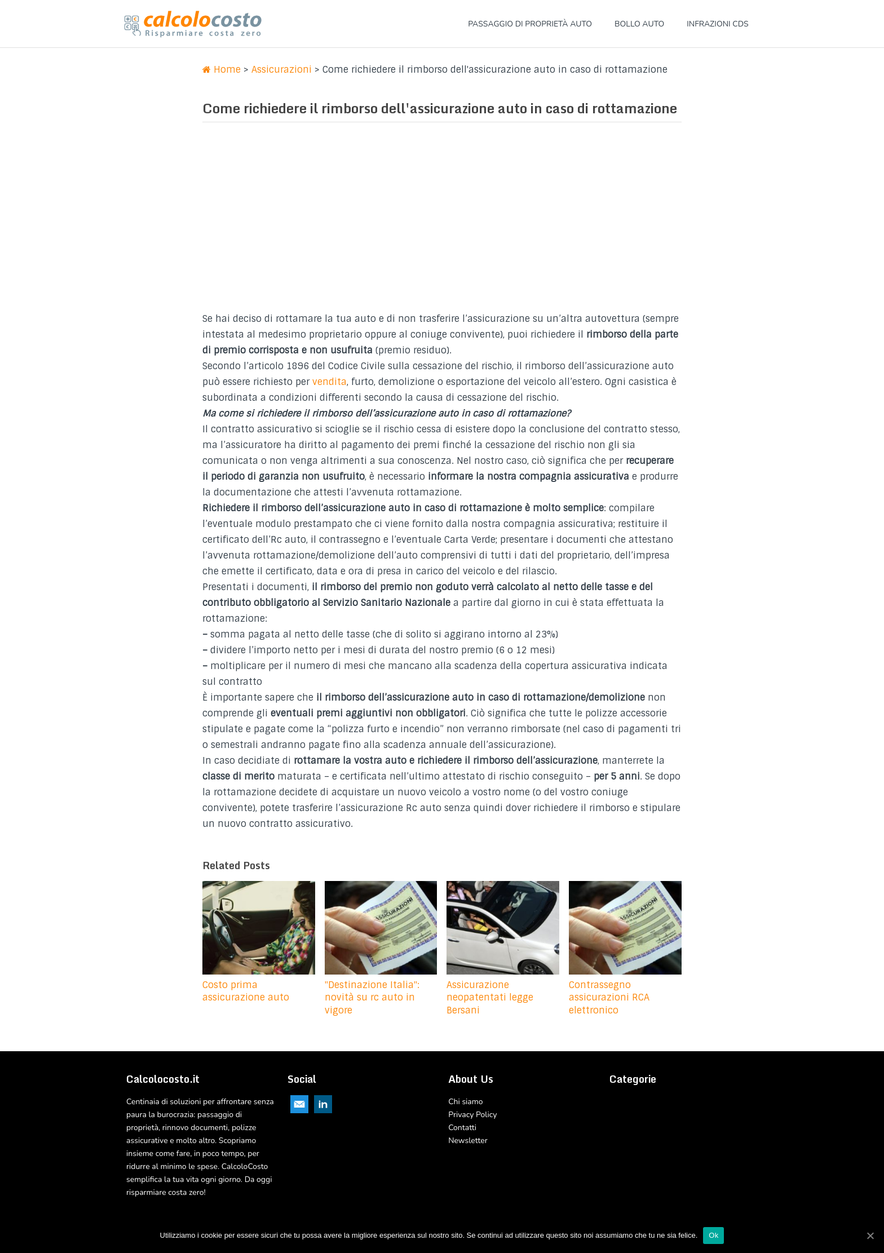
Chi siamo (465, 1101)
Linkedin (323, 1104)
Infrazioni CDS (717, 24)
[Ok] (870, 1235)
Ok (713, 1235)
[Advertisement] (442, 221)
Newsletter (468, 1140)
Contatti (462, 1127)
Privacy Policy (472, 1114)
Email (299, 1104)
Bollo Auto (639, 24)
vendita (329, 382)
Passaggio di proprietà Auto (530, 24)
